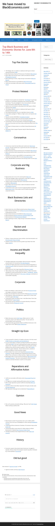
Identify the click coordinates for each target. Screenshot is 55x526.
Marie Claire (31, 209)
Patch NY (8, 427)
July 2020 (46, 137)
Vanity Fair (25, 104)
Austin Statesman (22, 324)
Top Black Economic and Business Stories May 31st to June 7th (16, 478)
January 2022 (47, 103)
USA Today (19, 318)
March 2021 (46, 118)
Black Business (30, 475)
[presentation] (43, 19)
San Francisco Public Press (23, 430)
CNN (16, 72)
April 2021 (46, 116)
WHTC (10, 243)
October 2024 (47, 73)
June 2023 (46, 99)
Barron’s (29, 177)
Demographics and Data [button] (38, 40)
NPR (12, 344)
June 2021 (46, 112)
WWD (14, 107)
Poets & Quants (9, 266)
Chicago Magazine (10, 387)
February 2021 (47, 120)
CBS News (15, 296)
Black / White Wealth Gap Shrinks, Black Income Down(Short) (48, 208)
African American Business (9, 475)
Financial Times (32, 290)
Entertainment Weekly (20, 217)
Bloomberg (33, 74)
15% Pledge (27, 100)
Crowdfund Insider (24, 117)
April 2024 (46, 80)
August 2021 (47, 108)
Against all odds (13, 466)
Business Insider (29, 269)
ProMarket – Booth (32, 272)
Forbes (30, 120)
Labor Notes (16, 300)
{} (21, 502)
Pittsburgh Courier (18, 303)
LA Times (32, 381)
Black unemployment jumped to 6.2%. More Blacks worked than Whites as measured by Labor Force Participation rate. (48, 186)
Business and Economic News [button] (8, 40)
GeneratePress (40, 524)
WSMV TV (8, 131)
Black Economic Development (28, 210)
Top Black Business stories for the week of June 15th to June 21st (17, 479)
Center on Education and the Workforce (18, 341)
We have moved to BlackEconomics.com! (15, 5)
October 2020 (47, 130)
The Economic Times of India (13, 240)
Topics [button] (20, 40)
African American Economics (21, 475)
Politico (7, 153)
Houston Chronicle (32, 293)
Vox (36, 158)
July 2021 (46, 110)
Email (36, 9)
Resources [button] (27, 40)
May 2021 (46, 114)
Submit (37, 21)
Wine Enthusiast (27, 81)
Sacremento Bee (28, 157)
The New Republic (25, 263)
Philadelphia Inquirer (11, 77)
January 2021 (47, 121)
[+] (23, 502)
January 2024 (47, 82)
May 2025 (46, 71)
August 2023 (47, 96)
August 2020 (47, 135)
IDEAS (33, 347)
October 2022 (47, 101)
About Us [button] (49, 40)
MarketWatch (31, 389)
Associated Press (29, 83)
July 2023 (46, 98)
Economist (18, 451)
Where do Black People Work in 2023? (47, 201)
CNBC (7, 341)
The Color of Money (25, 274)
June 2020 (46, 139)
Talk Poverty (21, 469)
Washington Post (10, 189)
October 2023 (47, 91)
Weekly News (6, 474)
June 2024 (46, 78)
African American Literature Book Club (23, 215)
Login (34, 494)
